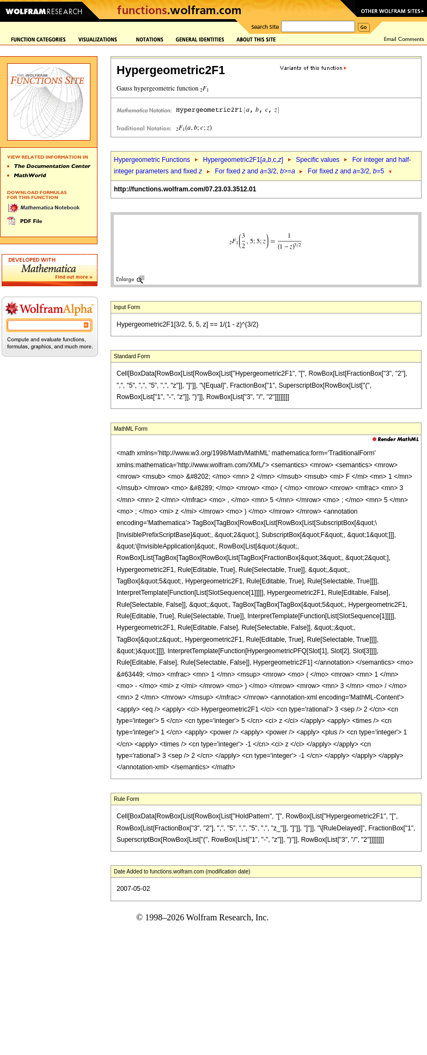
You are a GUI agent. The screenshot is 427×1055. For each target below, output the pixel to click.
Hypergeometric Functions (152, 160)
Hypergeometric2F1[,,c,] (243, 160)
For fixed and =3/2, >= (255, 171)
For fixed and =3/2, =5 (346, 171)
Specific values (317, 160)
